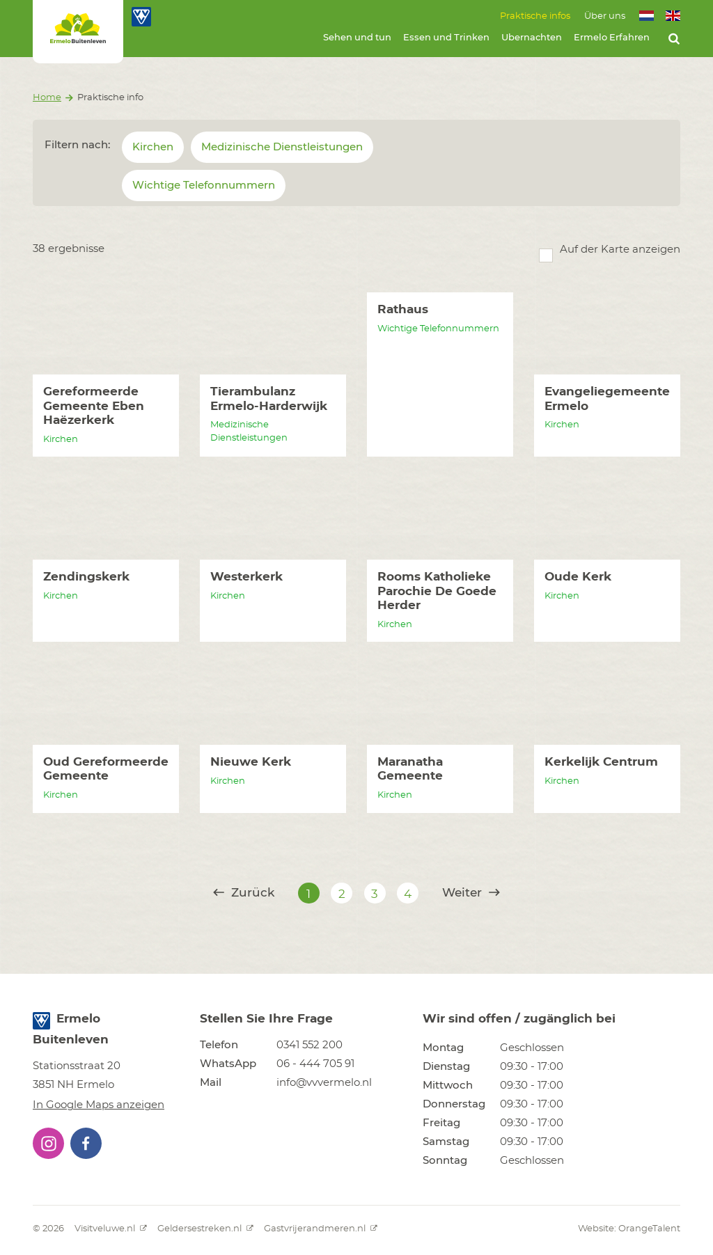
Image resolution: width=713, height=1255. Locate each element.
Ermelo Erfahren (612, 37)
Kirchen (152, 147)
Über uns (604, 16)
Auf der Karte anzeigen (620, 249)
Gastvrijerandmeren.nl (320, 1228)
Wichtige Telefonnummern (203, 185)
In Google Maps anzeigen (98, 1105)
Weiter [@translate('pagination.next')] (471, 893)
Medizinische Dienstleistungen (282, 147)
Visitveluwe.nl (111, 1228)
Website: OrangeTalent (629, 1228)
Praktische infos (535, 16)
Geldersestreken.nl (205, 1228)
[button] (48, 1143)
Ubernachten (531, 37)
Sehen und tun (357, 37)
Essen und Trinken (446, 37)
